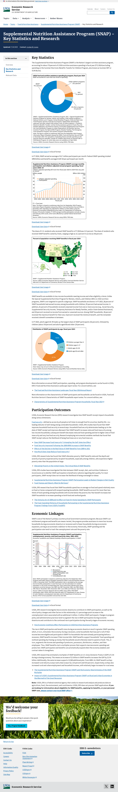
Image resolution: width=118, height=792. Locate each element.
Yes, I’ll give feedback (16, 726)
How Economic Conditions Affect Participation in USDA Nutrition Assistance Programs (66, 625)
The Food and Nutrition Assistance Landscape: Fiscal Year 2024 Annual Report (63, 390)
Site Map (6, 774)
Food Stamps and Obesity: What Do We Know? (51, 483)
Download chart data (39, 152)
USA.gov (25, 773)
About (97, 9)
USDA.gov (26, 770)
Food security (37, 422)
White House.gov (28, 777)
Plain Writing (27, 762)
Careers (102, 9)
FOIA (24, 753)
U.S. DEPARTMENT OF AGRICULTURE (25, 12)
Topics (6, 18)
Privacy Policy (8, 771)
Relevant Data (11, 75)
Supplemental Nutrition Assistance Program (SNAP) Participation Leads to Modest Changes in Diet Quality (74, 480)
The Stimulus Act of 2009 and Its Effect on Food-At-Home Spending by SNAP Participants (67, 500)
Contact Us (111, 9)
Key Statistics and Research (13, 70)
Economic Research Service (22, 8)
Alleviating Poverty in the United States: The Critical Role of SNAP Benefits (62, 466)
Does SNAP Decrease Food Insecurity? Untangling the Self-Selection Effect (62, 442)
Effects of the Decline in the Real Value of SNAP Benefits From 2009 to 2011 (62, 448)
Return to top (8, 741)
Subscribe (86, 753)
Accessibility (8, 753)
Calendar (90, 9)
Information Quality (10, 767)
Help (5, 764)
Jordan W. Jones (32, 47)
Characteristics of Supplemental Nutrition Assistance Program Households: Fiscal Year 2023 (68, 402)
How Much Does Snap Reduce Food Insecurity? (52, 452)
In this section (11, 58)
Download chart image (40, 147)
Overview (9, 65)
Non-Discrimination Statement (29, 757)
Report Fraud (27, 766)
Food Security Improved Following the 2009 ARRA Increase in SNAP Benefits (62, 445)
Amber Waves (56, 18)
